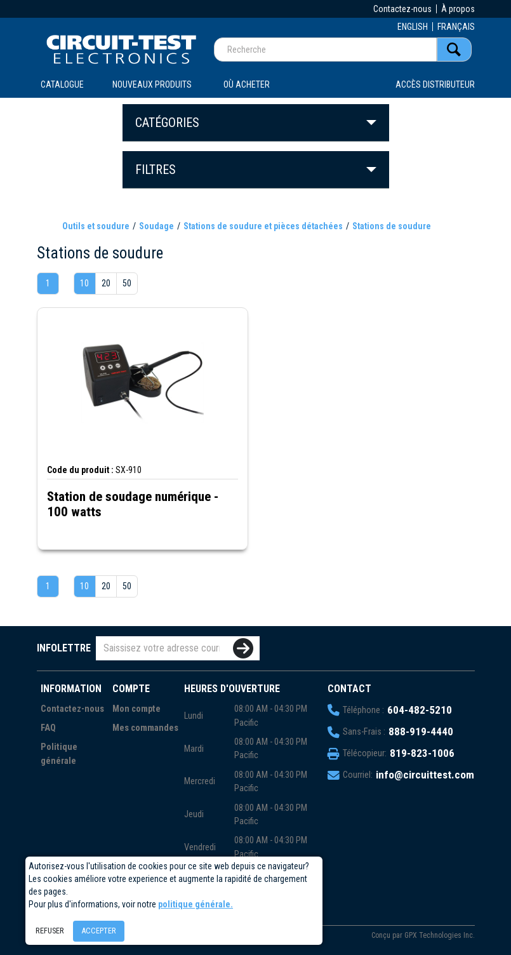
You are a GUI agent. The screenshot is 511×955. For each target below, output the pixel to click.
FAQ (48, 728)
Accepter (98, 930)
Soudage (156, 226)
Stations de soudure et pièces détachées (263, 226)
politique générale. (195, 904)
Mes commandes (145, 728)
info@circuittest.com (425, 774)
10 (84, 283)
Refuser (50, 930)
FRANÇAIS (456, 27)
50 (127, 283)
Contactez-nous (402, 9)
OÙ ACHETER (246, 84)
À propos (458, 9)
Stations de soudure (391, 226)
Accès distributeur (435, 84)
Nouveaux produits (152, 84)
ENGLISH (412, 27)
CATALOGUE (62, 84)
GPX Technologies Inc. (439, 935)
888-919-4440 (420, 731)
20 (106, 283)
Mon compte (136, 709)
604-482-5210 (419, 710)
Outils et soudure (95, 226)
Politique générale (59, 754)
